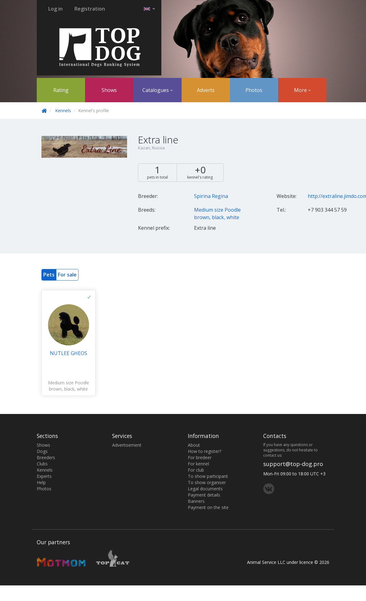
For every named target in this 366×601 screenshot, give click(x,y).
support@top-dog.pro (293, 464)
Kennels (63, 110)
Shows (109, 90)
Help (41, 482)
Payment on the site (208, 507)
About (194, 445)
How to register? (204, 451)
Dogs (42, 451)
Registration (89, 8)
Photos (253, 90)
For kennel (198, 464)
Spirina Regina (211, 196)
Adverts (206, 90)
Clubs (42, 464)
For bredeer (200, 457)
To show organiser (207, 482)
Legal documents (205, 489)
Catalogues (157, 90)
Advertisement (126, 445)
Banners (196, 501)
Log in (55, 8)
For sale (67, 274)
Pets (49, 274)
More (302, 90)
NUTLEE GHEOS (68, 353)
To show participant (208, 476)
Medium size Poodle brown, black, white (68, 386)
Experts (44, 476)
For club (196, 470)
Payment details (204, 495)
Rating (61, 90)
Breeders (46, 457)
